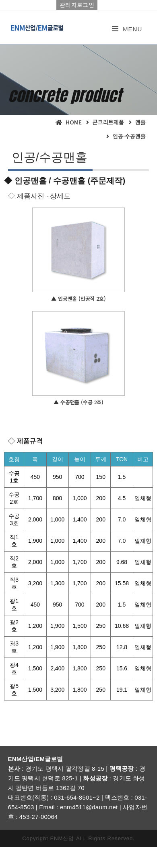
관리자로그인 (77, 5)
